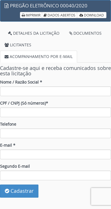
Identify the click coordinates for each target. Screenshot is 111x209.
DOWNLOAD (91, 15)
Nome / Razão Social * (21, 82)
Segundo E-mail (15, 166)
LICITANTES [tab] (18, 44)
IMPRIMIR (31, 15)
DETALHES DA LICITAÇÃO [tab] (33, 33)
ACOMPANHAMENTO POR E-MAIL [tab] (39, 56)
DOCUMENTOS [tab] (85, 33)
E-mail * (7, 145)
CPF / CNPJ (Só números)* (24, 103)
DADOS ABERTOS (59, 15)
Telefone (8, 124)
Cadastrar (19, 190)
